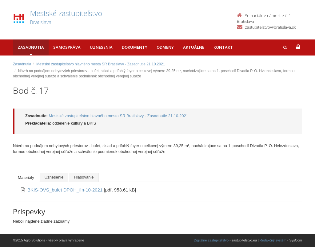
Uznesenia (101, 47)
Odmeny (165, 47)
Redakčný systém (273, 240)
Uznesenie (54, 177)
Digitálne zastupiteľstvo (211, 240)
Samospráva (67, 47)
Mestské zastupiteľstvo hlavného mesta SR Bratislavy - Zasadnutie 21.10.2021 (100, 64)
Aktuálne (193, 47)
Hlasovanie (84, 177)
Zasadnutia (31, 47)
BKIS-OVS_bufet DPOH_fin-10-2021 (65, 189)
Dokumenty (134, 47)
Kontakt (223, 47)
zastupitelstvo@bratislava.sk (270, 27)
